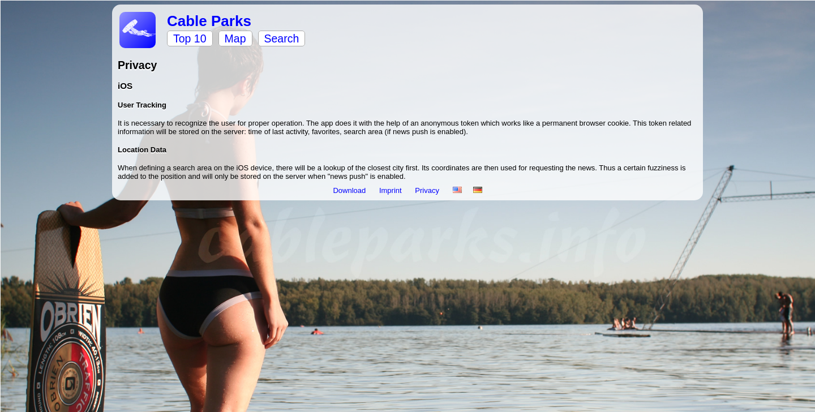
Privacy (428, 190)
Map (235, 38)
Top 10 (190, 38)
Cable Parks (209, 20)
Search (281, 38)
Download (350, 190)
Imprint (391, 190)
